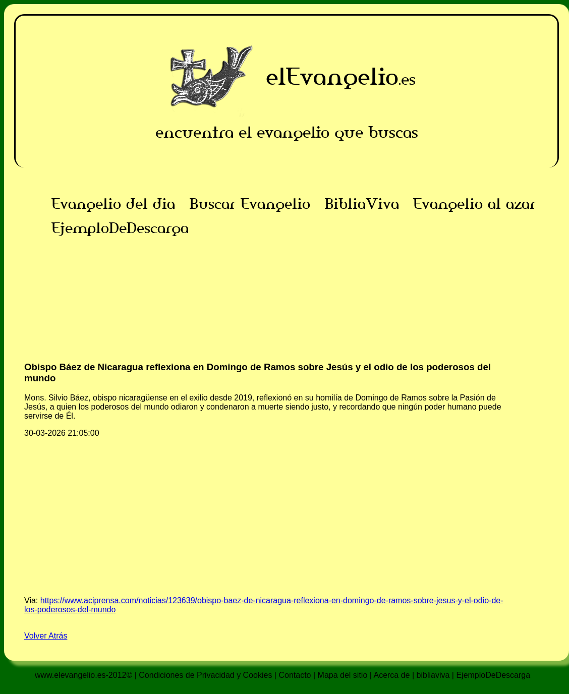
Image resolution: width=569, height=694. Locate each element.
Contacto (294, 675)
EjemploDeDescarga (120, 228)
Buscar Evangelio (249, 204)
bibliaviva (433, 675)
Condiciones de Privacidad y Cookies (205, 675)
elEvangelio (332, 76)
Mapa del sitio (343, 675)
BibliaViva (361, 204)
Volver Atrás (45, 635)
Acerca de (391, 675)
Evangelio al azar (474, 204)
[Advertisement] (286, 310)
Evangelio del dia (113, 204)
